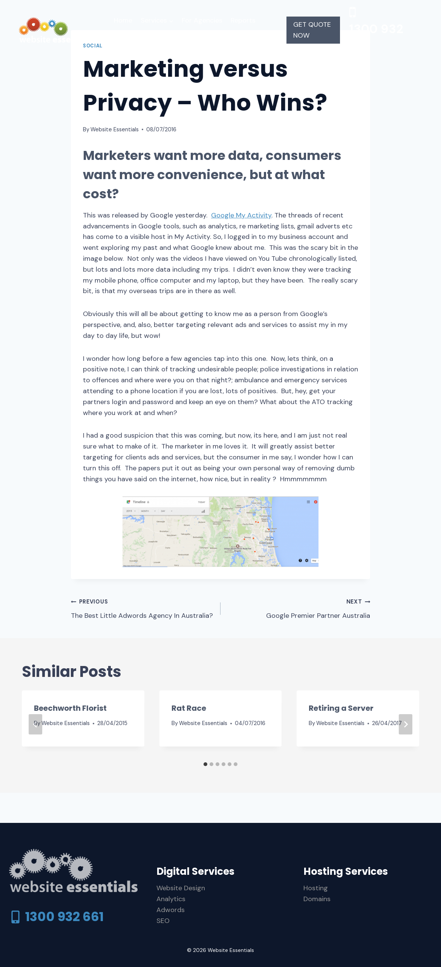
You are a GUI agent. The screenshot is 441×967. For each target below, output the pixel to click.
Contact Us (202, 39)
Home (123, 20)
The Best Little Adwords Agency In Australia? (142, 608)
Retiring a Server (341, 708)
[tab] (205, 764)
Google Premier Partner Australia (298, 608)
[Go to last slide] (35, 724)
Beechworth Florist (70, 708)
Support (163, 39)
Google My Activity (241, 215)
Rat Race (189, 708)
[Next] (405, 724)
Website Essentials (114, 129)
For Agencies (202, 20)
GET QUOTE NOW (312, 30)
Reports (243, 20)
